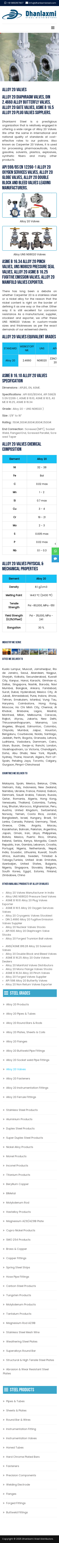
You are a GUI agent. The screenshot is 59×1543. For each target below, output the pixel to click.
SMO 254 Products (18, 1239)
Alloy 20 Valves (16, 1069)
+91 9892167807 (15, 2)
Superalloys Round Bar (21, 1351)
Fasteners (12, 1466)
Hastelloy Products (18, 1212)
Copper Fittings (16, 1258)
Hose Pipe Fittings (17, 1277)
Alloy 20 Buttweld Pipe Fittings (25, 1051)
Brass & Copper (16, 1249)
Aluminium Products (19, 1119)
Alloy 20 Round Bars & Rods (24, 1023)
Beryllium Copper (17, 1184)
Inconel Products (17, 1165)
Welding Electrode (18, 1484)
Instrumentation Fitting (21, 1429)
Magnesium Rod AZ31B (20, 1323)
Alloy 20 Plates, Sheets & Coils (25, 1032)
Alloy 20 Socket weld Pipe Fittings (27, 1060)
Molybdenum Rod (17, 1202)
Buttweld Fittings (17, 1512)
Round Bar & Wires (18, 1420)
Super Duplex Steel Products (24, 1138)
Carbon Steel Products (21, 1286)
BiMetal (11, 1193)
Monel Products (16, 1156)
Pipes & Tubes (15, 1401)
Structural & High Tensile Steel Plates (30, 1360)
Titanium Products (18, 1175)
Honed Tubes (15, 1447)
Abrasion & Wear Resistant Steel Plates (26, 1371)
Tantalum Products (18, 1314)
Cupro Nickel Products (20, 1230)
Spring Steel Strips (18, 1267)
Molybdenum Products (21, 1304)
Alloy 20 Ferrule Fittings (21, 1097)
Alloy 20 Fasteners (18, 1078)
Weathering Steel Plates (21, 1341)
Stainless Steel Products (22, 1110)
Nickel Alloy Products (19, 1147)
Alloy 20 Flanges (16, 1041)
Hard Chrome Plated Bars (23, 1457)
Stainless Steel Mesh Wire (23, 1332)
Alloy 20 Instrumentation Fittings (27, 1088)
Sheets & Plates (16, 1410)
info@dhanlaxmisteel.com (42, 2)
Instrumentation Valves (21, 1438)
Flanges (11, 1494)
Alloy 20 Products (17, 1004)
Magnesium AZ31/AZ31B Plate (25, 1221)
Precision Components (21, 1475)
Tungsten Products (18, 1295)
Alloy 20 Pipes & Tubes (21, 1013)
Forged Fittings (16, 1503)
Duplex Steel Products (20, 1128)
